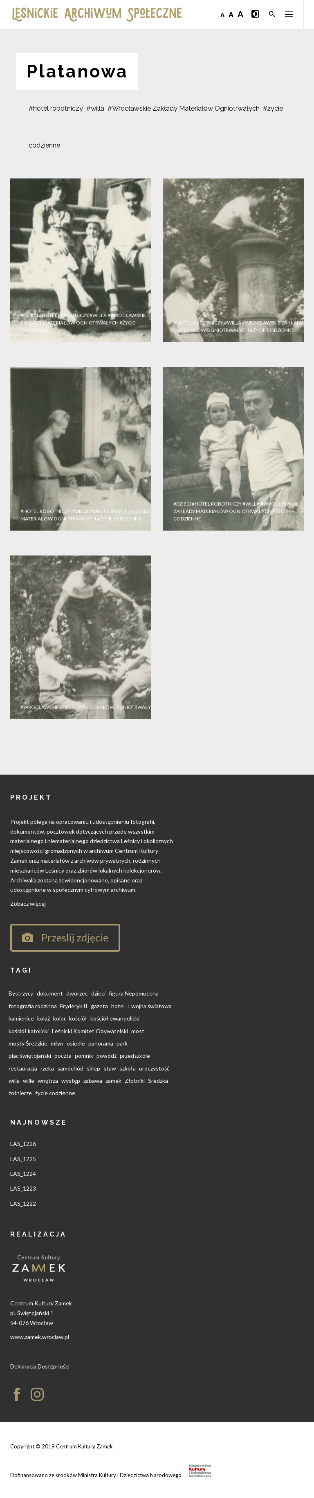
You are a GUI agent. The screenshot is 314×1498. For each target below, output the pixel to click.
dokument (50, 993)
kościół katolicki (29, 1030)
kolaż (43, 1018)
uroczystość (154, 1068)
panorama (100, 1043)
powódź (106, 1055)
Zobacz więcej (28, 903)
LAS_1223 (23, 1188)
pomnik (84, 1055)
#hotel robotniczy (56, 108)
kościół (78, 1018)
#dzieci (29, 351)
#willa (95, 108)
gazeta (99, 1005)
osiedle (76, 1043)
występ (70, 1080)
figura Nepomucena (134, 993)
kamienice (21, 1018)
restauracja (23, 1068)
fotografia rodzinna (33, 1005)
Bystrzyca (21, 993)
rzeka (47, 1068)
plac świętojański (30, 1055)
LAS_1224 (23, 1173)
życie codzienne (55, 1092)
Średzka (158, 1080)
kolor (59, 1018)
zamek (113, 1080)
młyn (57, 1043)
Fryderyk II (73, 1005)
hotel (118, 1005)
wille (28, 1080)
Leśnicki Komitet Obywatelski (90, 1030)
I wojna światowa (150, 1005)
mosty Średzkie (28, 1043)
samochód (70, 1068)
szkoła (127, 1068)
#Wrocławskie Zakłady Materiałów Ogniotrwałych (184, 108)
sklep (93, 1068)
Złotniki (135, 1080)
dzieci (98, 993)
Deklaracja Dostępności (40, 1366)
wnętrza (48, 1080)
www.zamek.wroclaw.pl (39, 1336)
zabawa (92, 1080)
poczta (63, 1055)
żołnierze (20, 1092)
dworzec (77, 993)
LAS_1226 (23, 1143)
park (122, 1043)
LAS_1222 (23, 1203)
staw (109, 1068)
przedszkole (135, 1055)
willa (14, 1080)
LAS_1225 (23, 1158)
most (137, 1030)
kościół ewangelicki (114, 1018)
